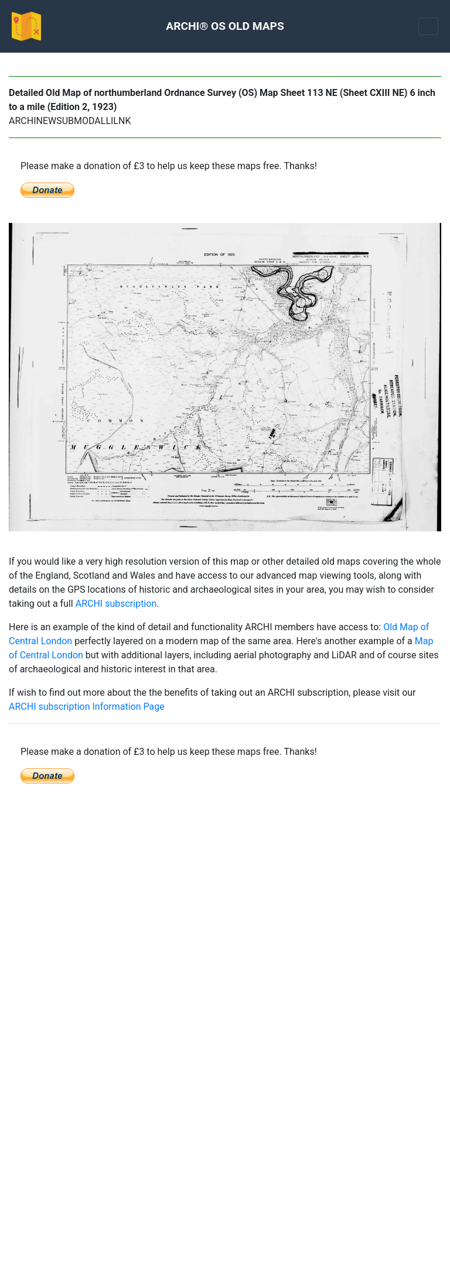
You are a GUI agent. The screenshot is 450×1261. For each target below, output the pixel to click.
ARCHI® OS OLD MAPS (225, 26)
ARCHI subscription (116, 603)
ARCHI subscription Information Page (87, 706)
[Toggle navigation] (428, 26)
